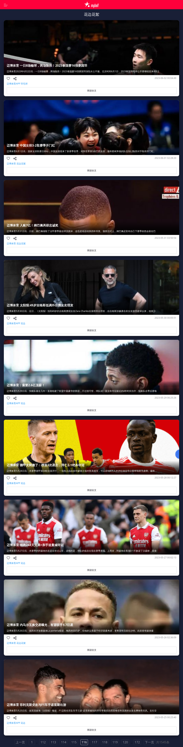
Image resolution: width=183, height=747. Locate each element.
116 (84, 742)
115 (73, 742)
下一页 (149, 742)
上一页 (20, 742)
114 (63, 742)
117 (94, 742)
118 (104, 742)
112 (43, 742)
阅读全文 (91, 90)
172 (137, 742)
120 (125, 742)
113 (53, 742)
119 (115, 742)
